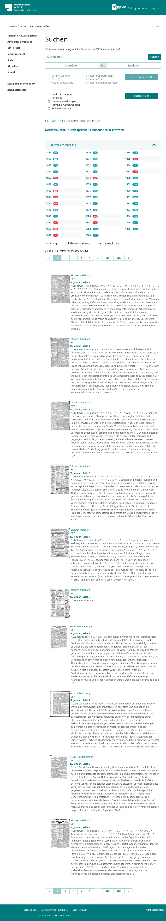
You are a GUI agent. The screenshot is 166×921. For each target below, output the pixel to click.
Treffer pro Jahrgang (63, 145)
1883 (88, 235)
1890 (128, 190)
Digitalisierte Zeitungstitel (22, 35)
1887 (128, 171)
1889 (128, 184)
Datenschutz (30, 909)
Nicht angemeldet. (155, 909)
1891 (128, 197)
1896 (128, 228)
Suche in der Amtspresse (141, 96)
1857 (49, 158)
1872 (88, 165)
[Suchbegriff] (96, 57)
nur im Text (96, 79)
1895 (128, 222)
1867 (49, 222)
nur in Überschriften (101, 75)
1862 (49, 190)
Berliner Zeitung (61, 75)
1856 (49, 152)
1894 (128, 216)
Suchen (154, 57)
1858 (49, 165)
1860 (49, 177)
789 (119, 258)
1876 (88, 190)
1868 (49, 228)
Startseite (12, 26)
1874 (88, 177)
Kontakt (12, 72)
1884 (128, 152)
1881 (88, 222)
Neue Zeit (57, 79)
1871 (88, 158)
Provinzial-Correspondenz (66, 104)
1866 (49, 216)
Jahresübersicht (16, 53)
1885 (128, 158)
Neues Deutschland (62, 82)
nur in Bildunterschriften (104, 82)
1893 (128, 209)
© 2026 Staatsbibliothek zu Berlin (55, 915)
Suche (23, 26)
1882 (88, 228)
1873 (88, 171)
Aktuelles (12, 66)
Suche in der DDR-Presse (141, 77)
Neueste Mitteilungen (64, 101)
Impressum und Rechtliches (54, 909)
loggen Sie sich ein (58, 121)
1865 (49, 209)
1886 (128, 165)
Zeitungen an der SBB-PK (21, 83)
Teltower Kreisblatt (62, 108)
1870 (88, 152)
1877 (88, 197)
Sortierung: (51, 243)
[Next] (128, 258)
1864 (49, 203)
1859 (49, 171)
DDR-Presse (13, 47)
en (157, 26)
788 (108, 258)
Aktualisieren (113, 243)
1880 (88, 216)
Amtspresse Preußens (19, 41)
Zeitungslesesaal (16, 89)
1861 (49, 184)
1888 (128, 177)
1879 (88, 209)
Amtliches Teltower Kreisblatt (62, 96)
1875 (88, 184)
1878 (88, 203)
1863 (49, 197)
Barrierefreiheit (80, 909)
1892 (128, 203)
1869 (49, 235)
